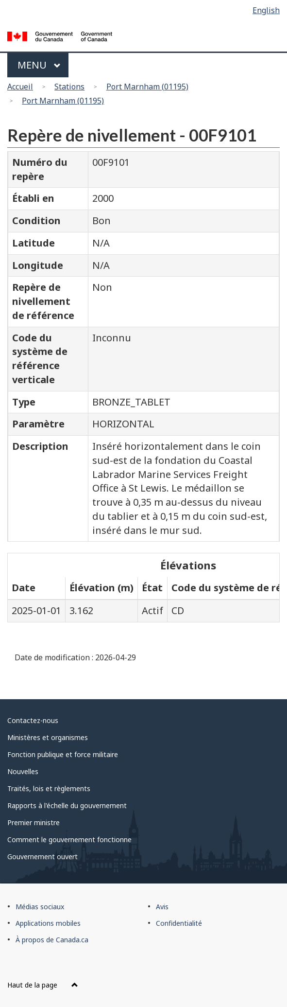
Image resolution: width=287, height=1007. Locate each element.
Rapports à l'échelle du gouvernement (67, 805)
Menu (39, 64)
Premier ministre (33, 822)
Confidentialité (179, 923)
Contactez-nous (32, 720)
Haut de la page (42, 984)
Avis (162, 906)
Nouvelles (22, 771)
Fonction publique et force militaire (62, 754)
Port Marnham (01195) (147, 86)
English (266, 10)
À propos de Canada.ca (52, 939)
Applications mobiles (48, 923)
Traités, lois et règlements (48, 788)
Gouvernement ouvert (42, 856)
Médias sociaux (40, 906)
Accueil (20, 86)
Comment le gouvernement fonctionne (69, 839)
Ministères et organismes (47, 737)
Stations (69, 86)
